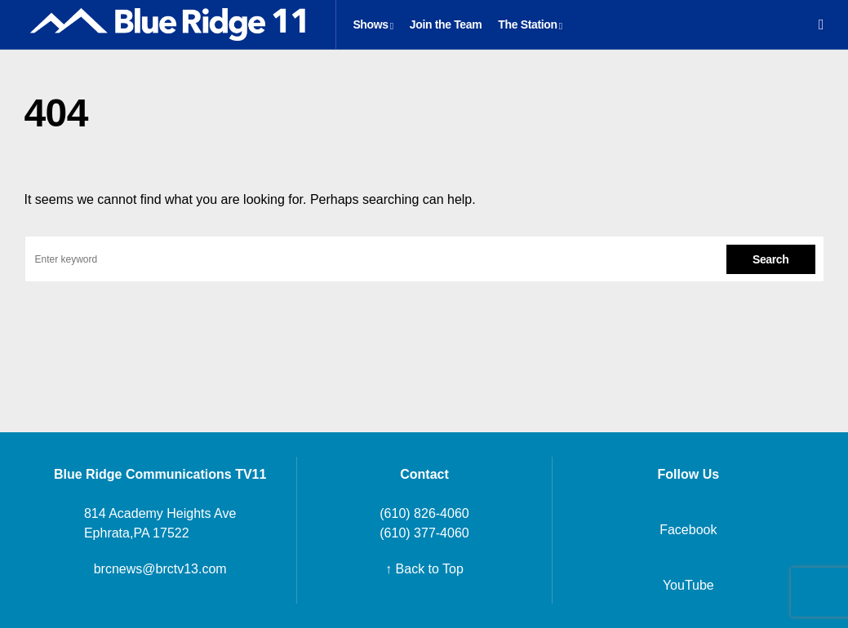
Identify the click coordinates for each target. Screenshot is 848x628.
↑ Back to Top (424, 569)
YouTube (688, 585)
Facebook (688, 530)
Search (771, 259)
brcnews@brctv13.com (160, 569)
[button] (821, 24)
